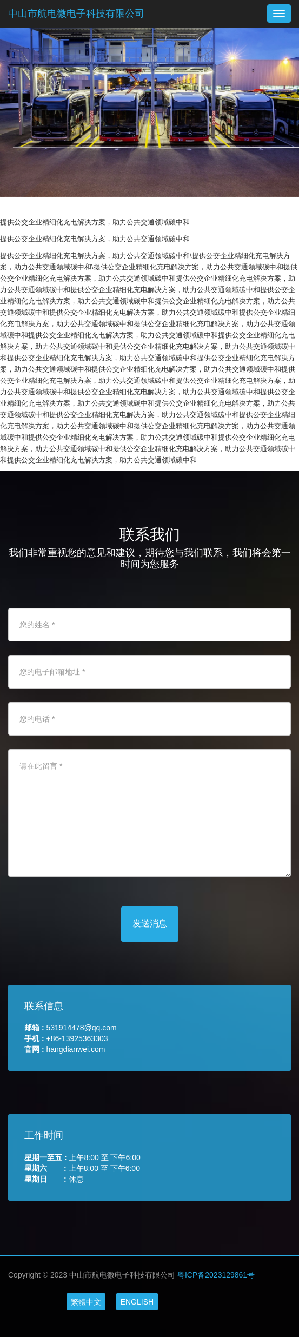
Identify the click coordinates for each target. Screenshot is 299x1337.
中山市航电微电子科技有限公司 (76, 13)
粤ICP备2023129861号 (216, 1274)
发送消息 (149, 923)
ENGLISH (137, 1302)
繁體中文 (86, 1302)
